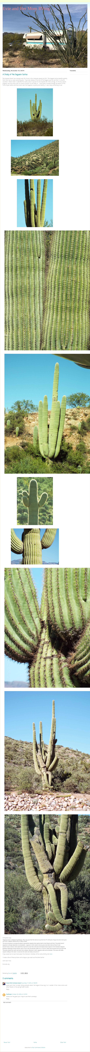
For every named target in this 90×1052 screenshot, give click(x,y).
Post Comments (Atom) (38, 1048)
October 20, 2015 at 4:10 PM (19, 994)
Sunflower (9, 994)
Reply (7, 989)
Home (35, 1042)
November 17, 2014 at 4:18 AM (29, 983)
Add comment (7, 1002)
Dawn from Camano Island (13, 983)
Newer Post (7, 1042)
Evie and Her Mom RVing (26, 8)
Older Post (63, 1042)
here (51, 954)
